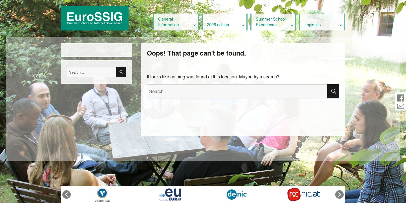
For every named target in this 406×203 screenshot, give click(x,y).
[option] (103, 194)
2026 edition (218, 24)
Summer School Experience (271, 22)
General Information (168, 22)
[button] (66, 194)
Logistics (312, 24)
